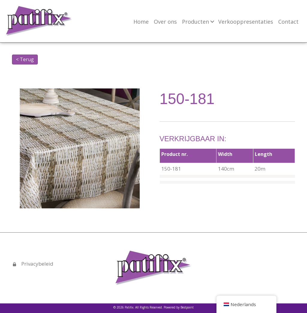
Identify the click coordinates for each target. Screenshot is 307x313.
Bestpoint (187, 307)
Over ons (165, 21)
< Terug (25, 59)
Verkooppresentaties (245, 21)
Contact (288, 21)
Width (225, 154)
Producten (195, 21)
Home (141, 21)
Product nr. (174, 154)
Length (263, 154)
